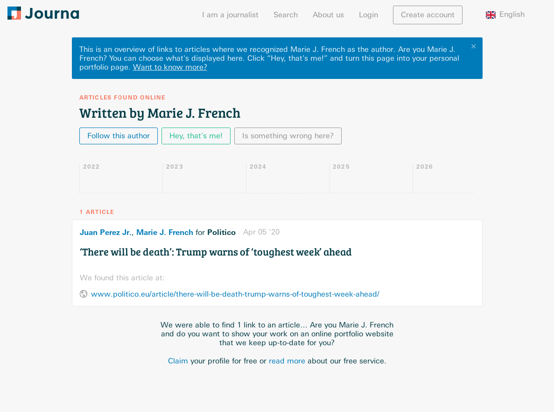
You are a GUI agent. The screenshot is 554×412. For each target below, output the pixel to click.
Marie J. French (164, 232)
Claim (178, 360)
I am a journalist (230, 14)
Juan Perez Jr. (106, 232)
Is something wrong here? (288, 135)
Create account (428, 14)
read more (287, 360)
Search (285, 14)
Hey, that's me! (196, 135)
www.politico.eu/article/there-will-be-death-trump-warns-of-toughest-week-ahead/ (235, 294)
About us (328, 14)
